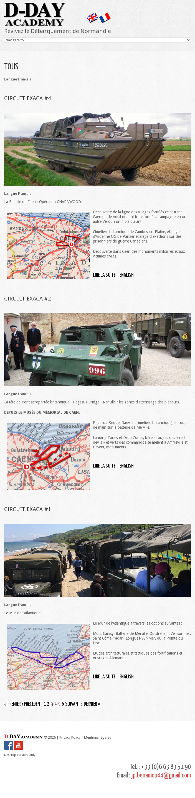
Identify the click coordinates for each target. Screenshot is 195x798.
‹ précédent (32, 704)
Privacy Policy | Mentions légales (85, 737)
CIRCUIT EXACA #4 (27, 98)
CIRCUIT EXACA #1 (27, 509)
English (127, 275)
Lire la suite (104, 275)
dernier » (92, 704)
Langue (10, 79)
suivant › (73, 704)
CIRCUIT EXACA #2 (27, 298)
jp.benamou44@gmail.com (161, 775)
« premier (12, 704)
